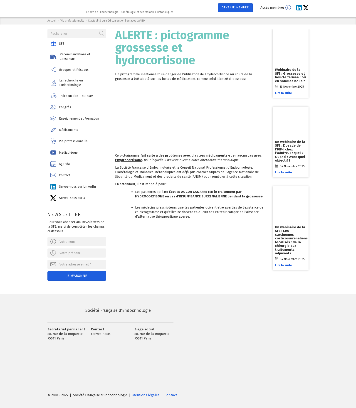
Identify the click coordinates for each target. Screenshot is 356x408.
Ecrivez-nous (101, 334)
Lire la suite (283, 93)
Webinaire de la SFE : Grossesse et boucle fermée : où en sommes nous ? (290, 75)
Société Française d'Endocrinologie (99, 310)
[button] (76, 43)
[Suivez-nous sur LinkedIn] (299, 7)
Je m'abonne (77, 276)
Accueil (51, 20)
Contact (171, 395)
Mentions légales (145, 395)
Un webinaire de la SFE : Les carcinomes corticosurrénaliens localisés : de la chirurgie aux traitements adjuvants (291, 240)
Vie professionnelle (72, 20)
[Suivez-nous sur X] (306, 7)
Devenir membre (235, 7)
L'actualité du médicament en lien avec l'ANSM (116, 20)
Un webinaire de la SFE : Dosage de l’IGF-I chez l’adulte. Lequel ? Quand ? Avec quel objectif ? (290, 151)
